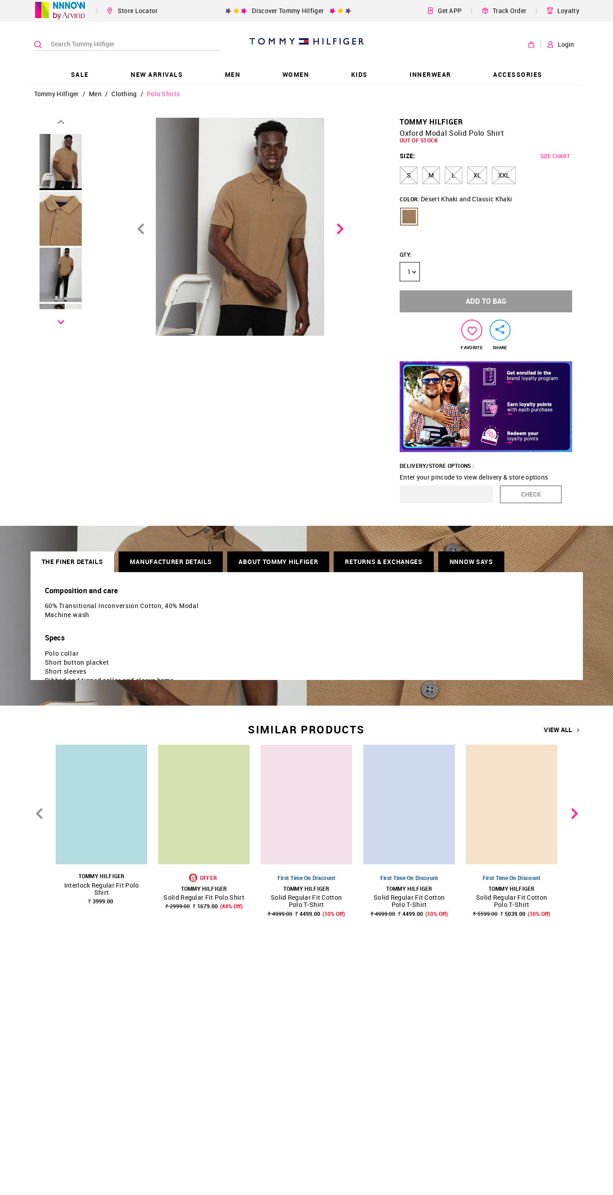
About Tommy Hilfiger (278, 561)
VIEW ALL (561, 729)
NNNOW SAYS (471, 561)
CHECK (531, 494)
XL (477, 175)
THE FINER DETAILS (72, 561)
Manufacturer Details (171, 561)
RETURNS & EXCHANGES (383, 561)
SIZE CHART (555, 156)
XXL (504, 175)
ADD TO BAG (486, 301)
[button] (409, 217)
